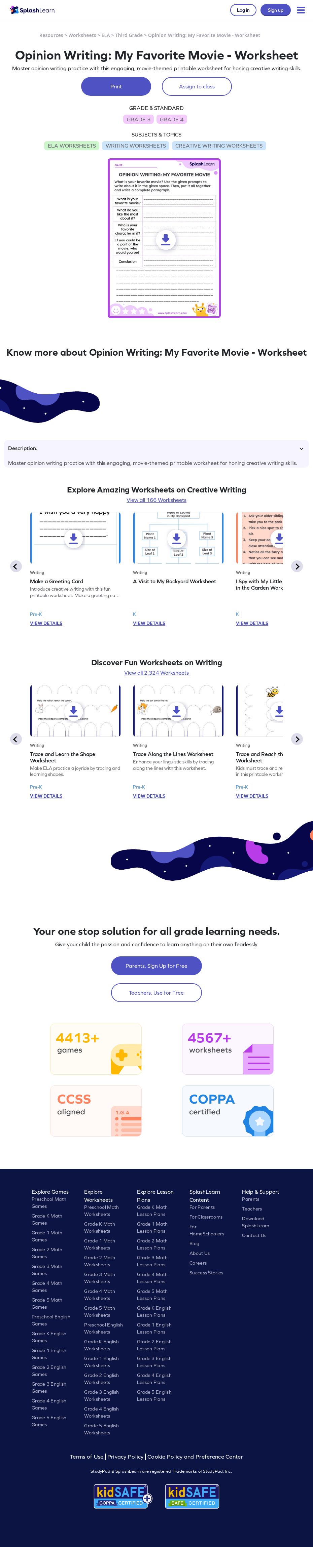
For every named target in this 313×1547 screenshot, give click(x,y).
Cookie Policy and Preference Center (195, 1457)
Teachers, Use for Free (156, 993)
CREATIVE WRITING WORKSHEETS (219, 146)
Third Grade (129, 35)
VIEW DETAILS (46, 623)
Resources (51, 35)
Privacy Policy (125, 1457)
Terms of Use (87, 1457)
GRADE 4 (171, 119)
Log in (243, 10)
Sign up (275, 10)
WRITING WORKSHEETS (136, 146)
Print (116, 86)
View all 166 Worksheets (156, 500)
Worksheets (82, 35)
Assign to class (197, 86)
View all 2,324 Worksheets (156, 673)
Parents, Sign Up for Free (156, 966)
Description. (156, 448)
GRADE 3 (138, 119)
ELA (106, 35)
